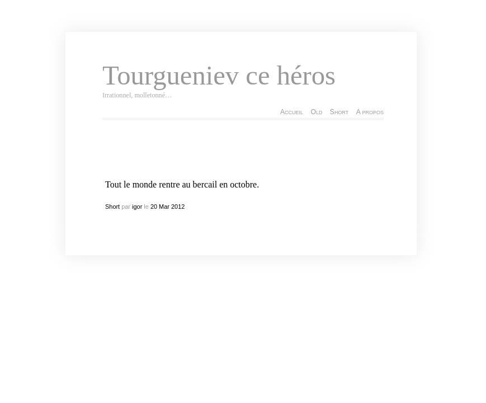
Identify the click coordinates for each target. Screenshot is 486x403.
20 (153, 206)
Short (339, 112)
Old (316, 112)
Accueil (291, 112)
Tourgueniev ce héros (219, 75)
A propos (370, 112)
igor (137, 206)
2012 (178, 206)
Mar (164, 206)
